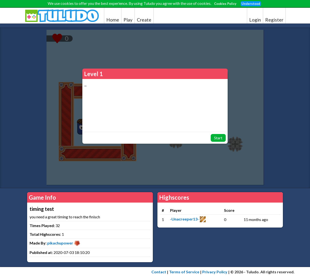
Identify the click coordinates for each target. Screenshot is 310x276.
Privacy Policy (214, 271)
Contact (158, 271)
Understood (250, 4)
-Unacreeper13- (184, 219)
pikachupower (60, 243)
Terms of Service (184, 271)
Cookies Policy (225, 4)
